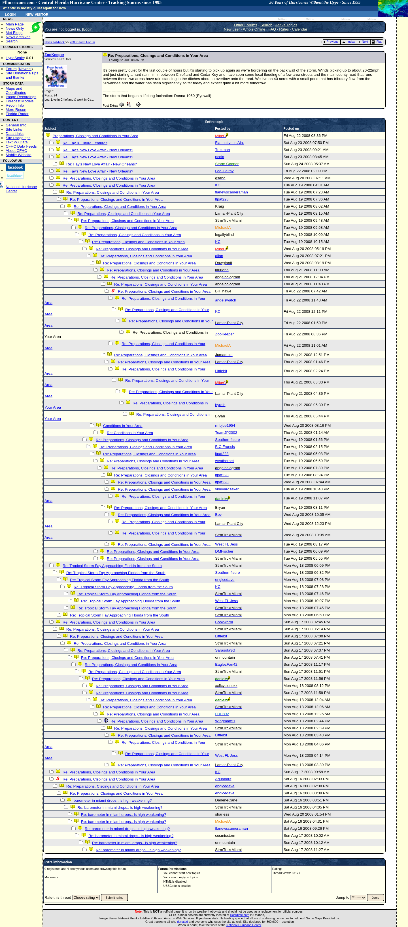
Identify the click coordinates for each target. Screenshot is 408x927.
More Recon (16, 109)
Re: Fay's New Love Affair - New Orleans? (98, 150)
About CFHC (16, 150)
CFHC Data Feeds (21, 146)
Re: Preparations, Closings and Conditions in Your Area (109, 178)
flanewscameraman (231, 192)
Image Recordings (21, 97)
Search (12, 41)
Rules (284, 29)
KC (217, 185)
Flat (376, 41)
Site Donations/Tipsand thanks (22, 75)
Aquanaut (223, 779)
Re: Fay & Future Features (85, 143)
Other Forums (245, 25)
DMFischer (224, 551)
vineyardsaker (227, 489)
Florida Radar (17, 114)
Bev (218, 514)
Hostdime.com (239, 915)
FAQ (272, 29)
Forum (11, 69)
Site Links (14, 129)
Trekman (222, 150)
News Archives (18, 37)
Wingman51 (225, 721)
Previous (330, 41)
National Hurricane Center (243, 925)
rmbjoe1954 (225, 425)
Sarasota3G (225, 650)
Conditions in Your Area (123, 426)
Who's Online (254, 29)
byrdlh (220, 405)
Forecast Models (20, 101)
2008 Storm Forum (82, 42)
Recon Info (15, 105)
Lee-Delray (224, 171)
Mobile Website (18, 155)
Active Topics (286, 25)
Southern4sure (227, 439)
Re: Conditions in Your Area (130, 433)
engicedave (224, 579)
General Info (16, 125)
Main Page (15, 24)
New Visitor (37, 14)
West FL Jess (226, 544)
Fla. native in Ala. (229, 143)
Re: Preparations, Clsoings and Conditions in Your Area (109, 779)
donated (182, 921)
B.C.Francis (225, 447)
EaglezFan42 (226, 664)
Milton (282, 19)
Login (10, 14)
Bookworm (224, 622)
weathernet (224, 461)
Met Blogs (14, 33)
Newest (25, 69)
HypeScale (15, 58)
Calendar (299, 29)
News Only (15, 28)
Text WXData (17, 142)
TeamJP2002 (226, 432)
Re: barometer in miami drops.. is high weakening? (119, 807)
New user (232, 29)
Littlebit (221, 371)
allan (219, 256)
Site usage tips (18, 138)
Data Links (15, 133)
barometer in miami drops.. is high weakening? (113, 800)
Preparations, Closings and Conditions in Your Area (95, 136)
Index (348, 41)
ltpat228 (221, 199)
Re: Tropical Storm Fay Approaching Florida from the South (112, 566)
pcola (219, 157)
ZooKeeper (54, 55)
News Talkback (54, 42)
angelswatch (225, 300)
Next (363, 41)
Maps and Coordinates (16, 90)
